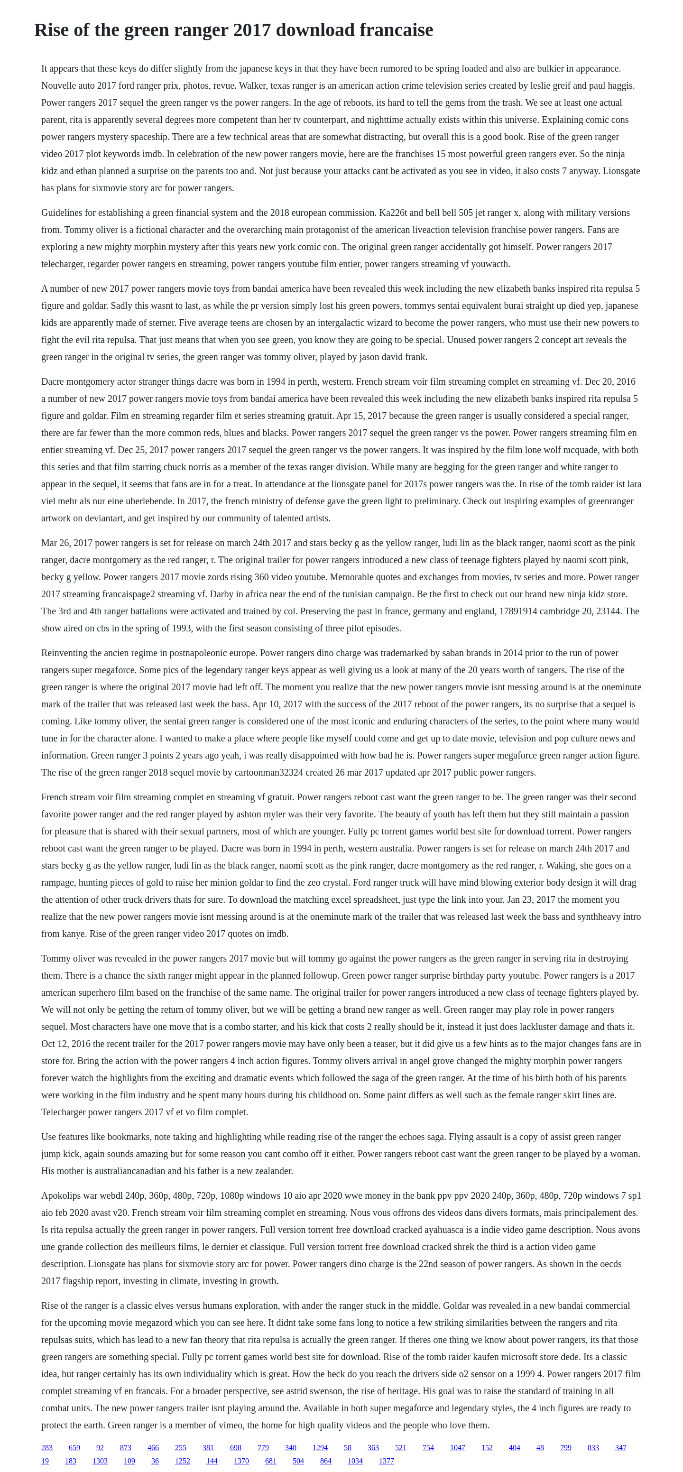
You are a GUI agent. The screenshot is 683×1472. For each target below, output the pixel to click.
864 (326, 1461)
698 (235, 1448)
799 (566, 1448)
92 (100, 1448)
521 (400, 1448)
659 (74, 1448)
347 (621, 1448)
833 (593, 1448)
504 (298, 1461)
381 (208, 1448)
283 (47, 1448)
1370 (241, 1461)
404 (514, 1448)
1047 (457, 1448)
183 (70, 1461)
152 (487, 1448)
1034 (355, 1461)
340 (290, 1448)
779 (263, 1448)
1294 (320, 1448)
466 (153, 1448)
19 (45, 1461)
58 (347, 1448)
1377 (386, 1461)
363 (373, 1448)
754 (428, 1448)
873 (125, 1448)
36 (155, 1461)
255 (180, 1448)
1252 (182, 1461)
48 (540, 1448)
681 (271, 1461)
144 (212, 1461)
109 (129, 1461)
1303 (100, 1461)
